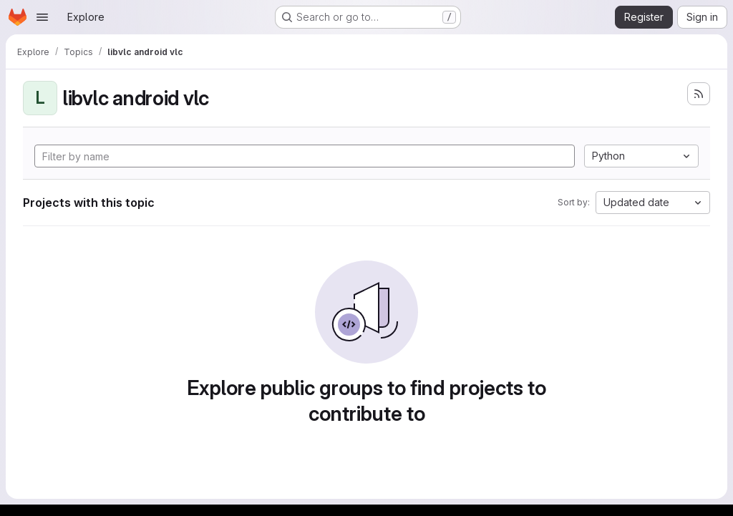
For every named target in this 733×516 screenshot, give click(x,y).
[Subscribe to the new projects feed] (698, 93)
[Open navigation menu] (42, 17)
